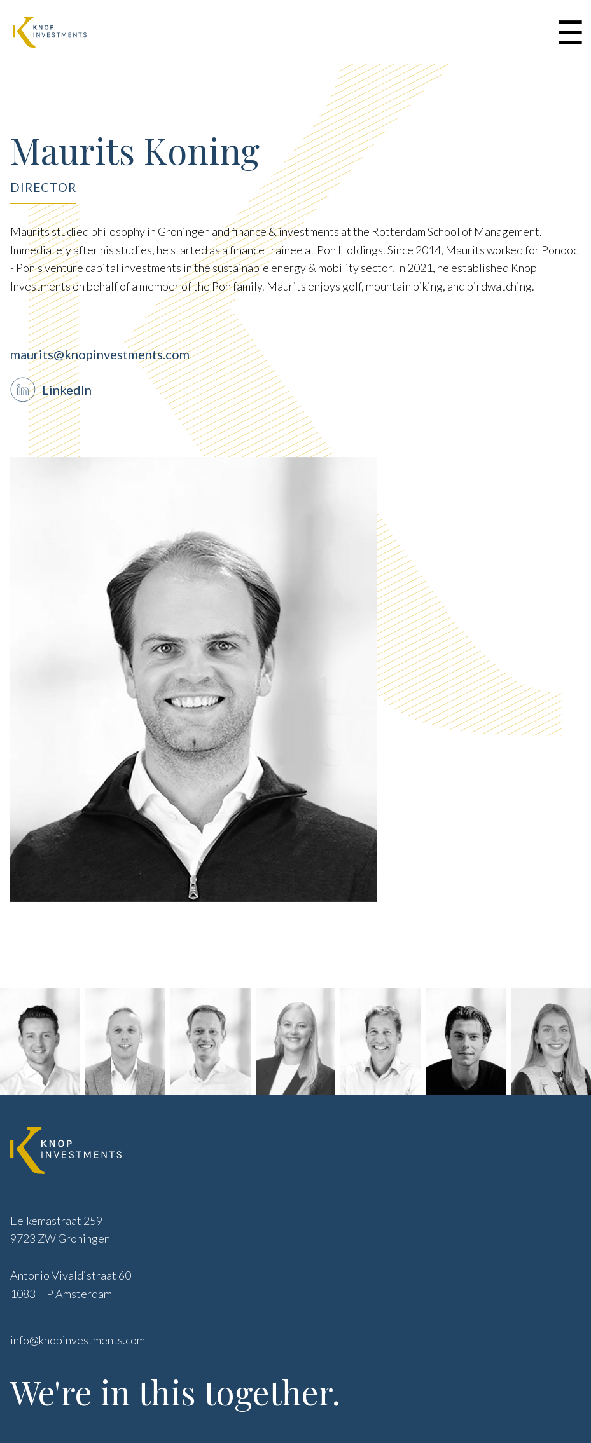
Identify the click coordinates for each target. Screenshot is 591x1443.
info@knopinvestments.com (77, 1340)
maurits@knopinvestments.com (100, 354)
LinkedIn (67, 389)
